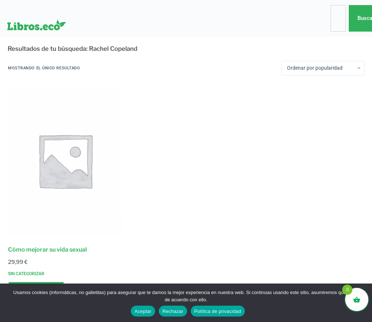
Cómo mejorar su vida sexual (47, 249)
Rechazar (172, 311)
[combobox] (338, 18)
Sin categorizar (26, 273)
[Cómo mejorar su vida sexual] (65, 160)
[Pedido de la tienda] (322, 68)
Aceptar (142, 311)
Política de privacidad (217, 311)
